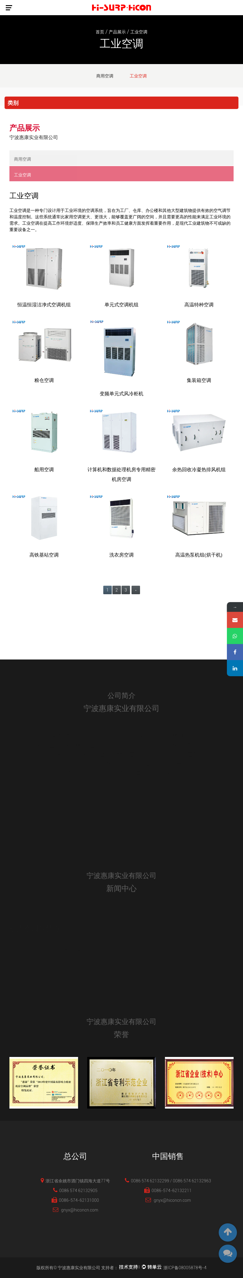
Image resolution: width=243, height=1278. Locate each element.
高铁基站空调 (44, 554)
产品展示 (117, 31)
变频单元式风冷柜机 (121, 393)
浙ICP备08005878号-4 (185, 1267)
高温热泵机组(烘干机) (198, 554)
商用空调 (104, 76)
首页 (100, 31)
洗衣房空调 (121, 554)
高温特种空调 (199, 304)
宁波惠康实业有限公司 (79, 1267)
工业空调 (138, 76)
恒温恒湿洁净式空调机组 (44, 304)
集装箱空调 (199, 380)
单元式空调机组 (121, 304)
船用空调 (44, 469)
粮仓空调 (44, 380)
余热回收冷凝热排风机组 (199, 469)
